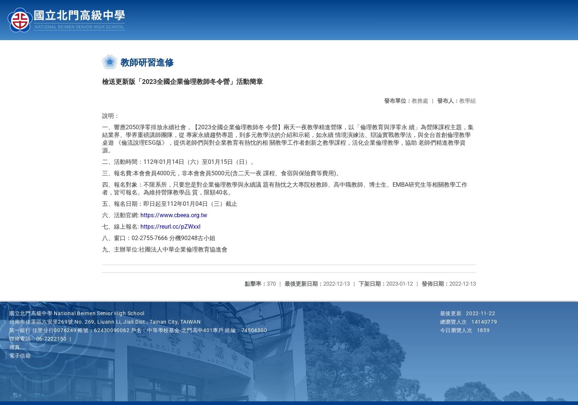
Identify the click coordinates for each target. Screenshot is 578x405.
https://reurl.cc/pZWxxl (170, 226)
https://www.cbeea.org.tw (173, 215)
